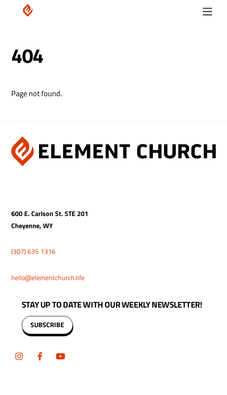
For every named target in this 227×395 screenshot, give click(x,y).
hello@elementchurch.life (48, 278)
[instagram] (19, 355)
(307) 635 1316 (33, 251)
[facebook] (40, 355)
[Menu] (207, 11)
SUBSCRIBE (47, 325)
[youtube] (60, 355)
